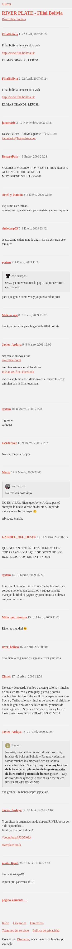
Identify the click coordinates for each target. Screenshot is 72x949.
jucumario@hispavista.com (19, 138)
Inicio (5, 923)
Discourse (23, 939)
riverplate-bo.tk (11, 360)
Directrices (36, 923)
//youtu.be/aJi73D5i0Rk (16, 837)
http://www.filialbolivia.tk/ (18, 52)
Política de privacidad (46, 930)
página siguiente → (14, 900)
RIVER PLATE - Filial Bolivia (32, 13)
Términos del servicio (15, 930)
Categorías (19, 923)
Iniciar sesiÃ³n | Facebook (18, 371)
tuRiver (6, 4)
